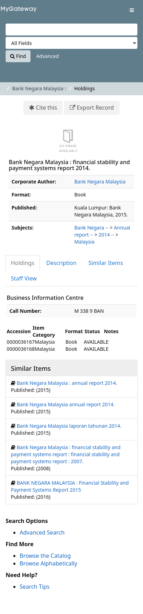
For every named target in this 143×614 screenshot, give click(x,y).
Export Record (95, 107)
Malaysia (84, 241)
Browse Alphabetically (48, 563)
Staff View (24, 278)
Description (61, 263)
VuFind (17, 10)
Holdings (22, 263)
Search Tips (34, 586)
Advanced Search (42, 532)
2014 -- (106, 234)
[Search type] (71, 43)
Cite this (46, 107)
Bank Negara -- (91, 227)
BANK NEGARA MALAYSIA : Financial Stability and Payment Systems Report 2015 (70, 486)
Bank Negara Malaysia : (39, 88)
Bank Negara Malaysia (99, 181)
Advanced (47, 56)
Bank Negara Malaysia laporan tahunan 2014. (69, 425)
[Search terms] (71, 29)
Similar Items (105, 263)
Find (18, 56)
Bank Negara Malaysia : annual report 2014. (67, 383)
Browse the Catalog (45, 556)
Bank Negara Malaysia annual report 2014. (66, 404)
